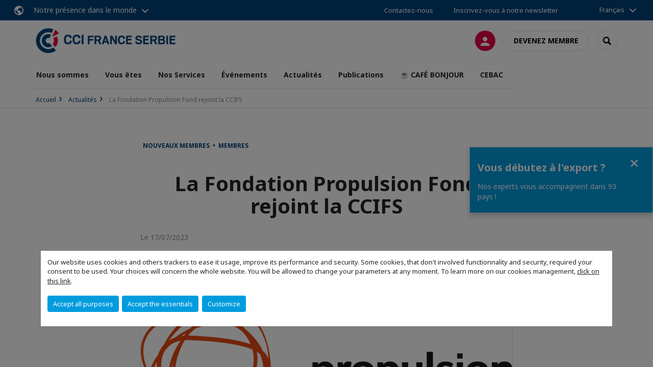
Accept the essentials (160, 303)
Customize (224, 303)
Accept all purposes (83, 303)
